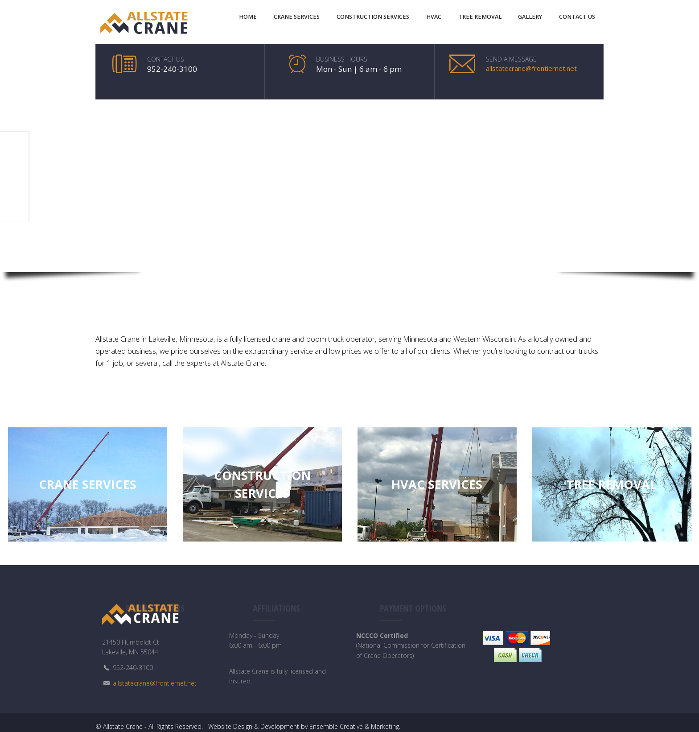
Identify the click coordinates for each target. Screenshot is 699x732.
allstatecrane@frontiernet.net (531, 68)
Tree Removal (612, 483)
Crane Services (87, 483)
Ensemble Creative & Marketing (354, 725)
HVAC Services (436, 483)
